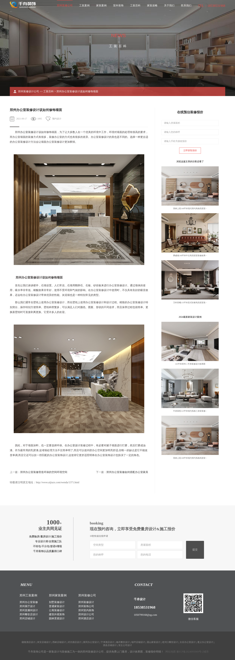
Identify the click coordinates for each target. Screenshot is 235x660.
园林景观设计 (57, 618)
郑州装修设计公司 (28, 91)
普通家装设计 (57, 606)
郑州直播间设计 (29, 610)
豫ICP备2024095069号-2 (190, 651)
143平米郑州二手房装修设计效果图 (190, 364)
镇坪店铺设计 (138, 642)
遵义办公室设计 (205, 642)
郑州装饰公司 (86, 606)
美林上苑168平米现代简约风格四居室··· (190, 208)
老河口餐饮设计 (170, 642)
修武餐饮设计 (123, 642)
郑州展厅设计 (27, 606)
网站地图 (170, 651)
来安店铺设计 (44, 642)
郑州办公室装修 (29, 602)
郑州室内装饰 (86, 610)
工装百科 (135, 5)
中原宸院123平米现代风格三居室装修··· (190, 411)
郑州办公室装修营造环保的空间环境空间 (43, 472)
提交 (195, 549)
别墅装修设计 (57, 602)
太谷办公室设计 (188, 642)
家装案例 (101, 5)
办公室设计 (73, 445)
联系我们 (186, 5)
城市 (206, 651)
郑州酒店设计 (86, 618)
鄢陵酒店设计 (28, 642)
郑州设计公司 (86, 614)
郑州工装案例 (28, 595)
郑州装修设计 (86, 602)
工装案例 (84, 5)
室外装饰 (118, 5)
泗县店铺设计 (110, 645)
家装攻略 (152, 5)
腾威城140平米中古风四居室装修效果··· (190, 255)
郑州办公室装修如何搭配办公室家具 (127, 472)
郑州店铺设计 (27, 618)
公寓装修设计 (57, 610)
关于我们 (169, 5)
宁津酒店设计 (107, 642)
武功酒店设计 (74, 642)
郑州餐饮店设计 (29, 614)
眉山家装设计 (153, 642)
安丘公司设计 (125, 645)
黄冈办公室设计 (91, 642)
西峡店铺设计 (59, 642)
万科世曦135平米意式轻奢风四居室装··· (190, 302)
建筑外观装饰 (57, 614)
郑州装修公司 (65, 5)
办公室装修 (26, 132)
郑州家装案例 (58, 595)
